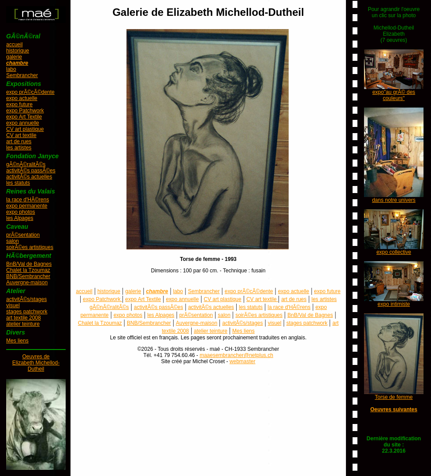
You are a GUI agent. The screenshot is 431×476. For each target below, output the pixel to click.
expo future (19, 104)
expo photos (20, 212)
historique (17, 51)
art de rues (18, 141)
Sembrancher (22, 75)
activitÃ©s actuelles (29, 177)
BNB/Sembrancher (28, 276)
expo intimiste (394, 304)
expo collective (393, 252)
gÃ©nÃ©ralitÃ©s (25, 164)
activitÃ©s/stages (26, 299)
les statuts (18, 183)
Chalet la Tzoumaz (28, 270)
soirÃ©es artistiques (29, 247)
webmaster (243, 361)
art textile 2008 (23, 318)
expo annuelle (22, 123)
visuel (13, 305)
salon (12, 241)
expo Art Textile (24, 117)
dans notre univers (394, 200)
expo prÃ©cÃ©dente (30, 92)
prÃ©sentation (23, 235)
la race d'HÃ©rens (27, 200)
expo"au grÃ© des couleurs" (393, 95)
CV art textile (21, 135)
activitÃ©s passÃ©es (31, 170)
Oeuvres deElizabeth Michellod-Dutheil (35, 362)
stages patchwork (26, 312)
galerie (14, 57)
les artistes (18, 148)
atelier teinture (23, 324)
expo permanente (26, 206)
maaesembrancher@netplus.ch (236, 355)
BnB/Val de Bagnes (29, 264)
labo (11, 69)
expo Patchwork (25, 111)
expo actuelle (21, 98)
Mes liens (17, 341)
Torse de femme (393, 397)
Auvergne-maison (27, 282)
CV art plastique (25, 129)
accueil (14, 44)
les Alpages (19, 218)
